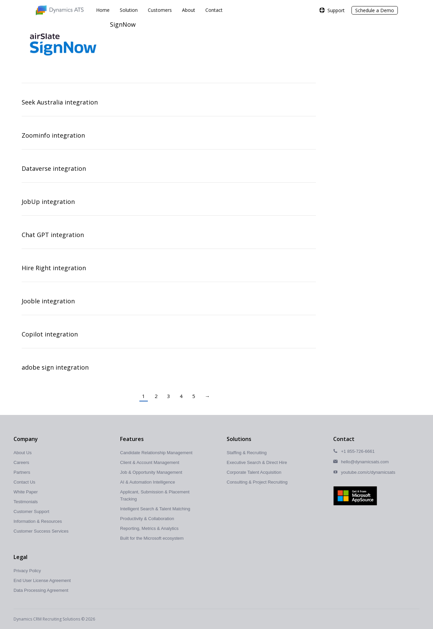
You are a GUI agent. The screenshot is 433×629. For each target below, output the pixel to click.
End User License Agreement (42, 580)
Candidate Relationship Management (156, 452)
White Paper (26, 491)
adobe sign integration (55, 367)
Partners (22, 472)
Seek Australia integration (60, 102)
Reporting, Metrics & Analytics (149, 528)
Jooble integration (48, 301)
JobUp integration (48, 201)
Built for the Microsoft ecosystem (152, 538)
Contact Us (24, 482)
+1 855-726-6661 (357, 451)
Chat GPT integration (53, 235)
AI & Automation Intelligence (147, 482)
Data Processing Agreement (41, 590)
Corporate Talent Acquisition (254, 472)
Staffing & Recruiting (247, 452)
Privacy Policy (27, 570)
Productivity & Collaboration (147, 518)
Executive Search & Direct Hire (257, 462)
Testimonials (26, 501)
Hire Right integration (54, 268)
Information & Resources (38, 521)
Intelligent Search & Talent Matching (155, 508)
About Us (22, 452)
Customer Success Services (41, 531)
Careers (21, 462)
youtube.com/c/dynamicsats (368, 472)
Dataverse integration (54, 168)
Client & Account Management (149, 462)
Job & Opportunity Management (151, 472)
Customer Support (31, 511)
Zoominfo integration (53, 135)
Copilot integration (50, 334)
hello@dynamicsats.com (365, 461)
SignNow (123, 24)
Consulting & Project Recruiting (257, 482)
